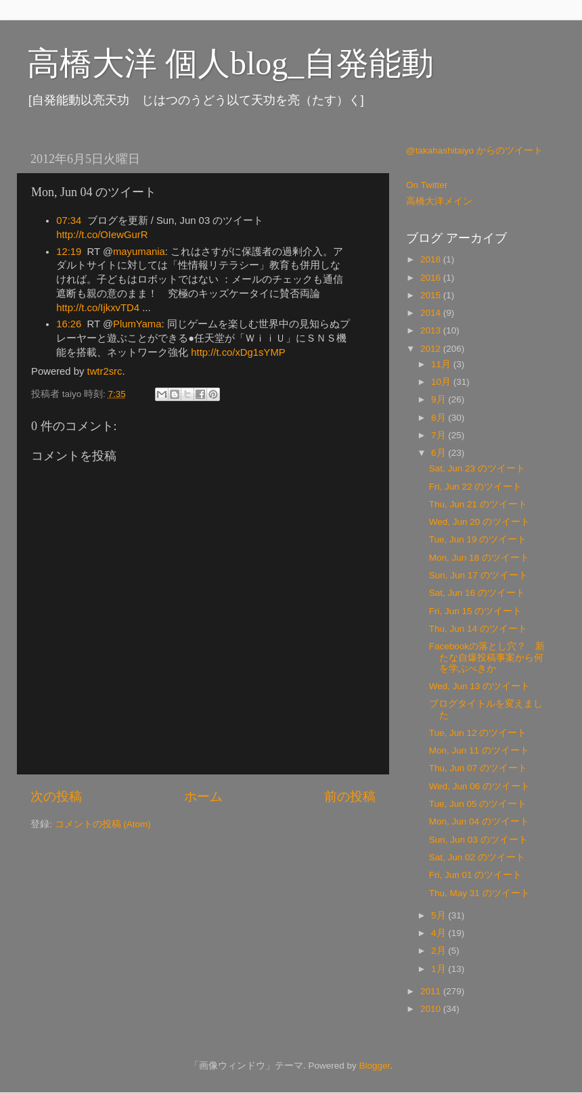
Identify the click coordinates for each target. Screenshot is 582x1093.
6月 (439, 453)
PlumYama (137, 324)
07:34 (68, 220)
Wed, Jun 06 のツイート (479, 786)
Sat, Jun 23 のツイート (477, 468)
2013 (431, 330)
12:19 (68, 251)
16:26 (68, 324)
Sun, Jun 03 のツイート (478, 840)
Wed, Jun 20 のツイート (479, 522)
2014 (431, 313)
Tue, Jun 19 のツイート (478, 539)
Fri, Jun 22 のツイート (475, 487)
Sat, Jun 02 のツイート (477, 857)
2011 (431, 991)
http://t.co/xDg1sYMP (238, 352)
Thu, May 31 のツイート (479, 893)
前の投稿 (350, 796)
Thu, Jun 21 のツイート (478, 504)
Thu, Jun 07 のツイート (478, 768)
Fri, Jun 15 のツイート (475, 611)
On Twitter (426, 185)
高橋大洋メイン (439, 201)
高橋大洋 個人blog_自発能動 (230, 63)
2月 (439, 951)
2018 (431, 259)
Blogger (374, 1066)
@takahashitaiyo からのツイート (474, 150)
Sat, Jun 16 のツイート (477, 593)
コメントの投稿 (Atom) (103, 824)
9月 (439, 399)
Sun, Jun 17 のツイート (478, 575)
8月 (439, 418)
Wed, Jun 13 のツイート (479, 686)
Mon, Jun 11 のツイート (479, 750)
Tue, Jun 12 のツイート (478, 733)
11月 (442, 364)
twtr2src (104, 371)
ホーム (203, 796)
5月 (439, 915)
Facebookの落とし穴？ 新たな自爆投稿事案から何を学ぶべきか (487, 657)
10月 (442, 382)
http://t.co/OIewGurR (102, 234)
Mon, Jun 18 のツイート (479, 558)
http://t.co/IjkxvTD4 (97, 307)
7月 (439, 435)
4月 (439, 933)
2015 (431, 295)
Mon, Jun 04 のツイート (479, 821)
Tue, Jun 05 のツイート (478, 804)
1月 (439, 969)
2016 (431, 278)
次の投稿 (56, 796)
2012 (431, 349)
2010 (431, 1009)
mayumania (139, 251)
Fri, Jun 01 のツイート (475, 875)
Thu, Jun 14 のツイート (478, 629)
